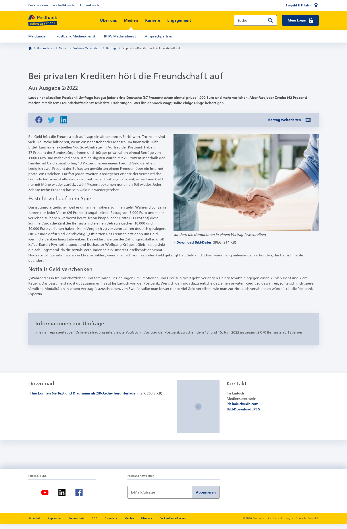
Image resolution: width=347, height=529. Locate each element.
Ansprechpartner (159, 36)
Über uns (108, 20)
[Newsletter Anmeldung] (159, 497)
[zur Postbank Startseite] (42, 20)
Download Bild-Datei (205, 252)
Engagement (179, 20)
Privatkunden (38, 5)
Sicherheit (34, 523)
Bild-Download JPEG (243, 414)
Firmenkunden (91, 5)
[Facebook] (79, 497)
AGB (95, 523)
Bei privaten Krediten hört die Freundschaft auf (151, 48)
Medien (131, 20)
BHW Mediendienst (120, 36)
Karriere (152, 20)
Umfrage (111, 48)
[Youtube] (44, 497)
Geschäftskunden (64, 5)
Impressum (55, 523)
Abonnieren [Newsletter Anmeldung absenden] (206, 498)
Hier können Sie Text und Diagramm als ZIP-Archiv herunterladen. (96, 398)
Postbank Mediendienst (75, 36)
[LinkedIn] (62, 497)
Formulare (111, 523)
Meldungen (38, 36)
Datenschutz (77, 523)
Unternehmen (45, 48)
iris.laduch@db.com (242, 409)
